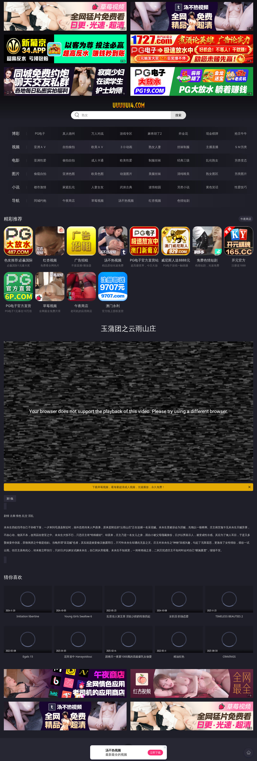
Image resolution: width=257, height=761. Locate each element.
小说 (16, 187)
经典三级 (183, 160)
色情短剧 (183, 200)
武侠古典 (126, 187)
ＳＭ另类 (241, 147)
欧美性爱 (126, 160)
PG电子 (40, 133)
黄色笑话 (212, 187)
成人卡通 (97, 160)
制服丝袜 (155, 160)
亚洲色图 (69, 174)
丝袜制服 (183, 147)
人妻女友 (97, 187)
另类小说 (183, 187)
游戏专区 (126, 133)
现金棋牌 (212, 133)
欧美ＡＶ (97, 147)
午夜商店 (69, 200)
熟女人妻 (155, 147)
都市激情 (40, 187)
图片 (16, 173)
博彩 (16, 133)
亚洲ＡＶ (40, 147)
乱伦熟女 (212, 160)
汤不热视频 (126, 200)
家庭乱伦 (69, 187)
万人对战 (97, 133)
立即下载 (155, 752)
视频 (16, 146)
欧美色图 (97, 174)
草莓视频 (97, 200)
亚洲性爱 (40, 160)
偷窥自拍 (40, 174)
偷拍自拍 (69, 160)
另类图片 (241, 174)
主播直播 (212, 147)
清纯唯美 (183, 174)
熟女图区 (212, 174)
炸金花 (183, 133)
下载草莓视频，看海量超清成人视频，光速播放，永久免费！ (171, 487)
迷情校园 (155, 187)
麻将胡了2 (155, 133)
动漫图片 (126, 174)
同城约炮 (40, 200)
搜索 (178, 115)
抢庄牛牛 (241, 133)
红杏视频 (155, 200)
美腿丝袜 (155, 174)
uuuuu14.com (128, 105)
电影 (16, 160)
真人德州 (69, 133)
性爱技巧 (241, 187)
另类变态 (241, 160)
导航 (16, 200)
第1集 (10, 498)
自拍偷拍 (69, 147)
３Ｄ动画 (126, 147)
